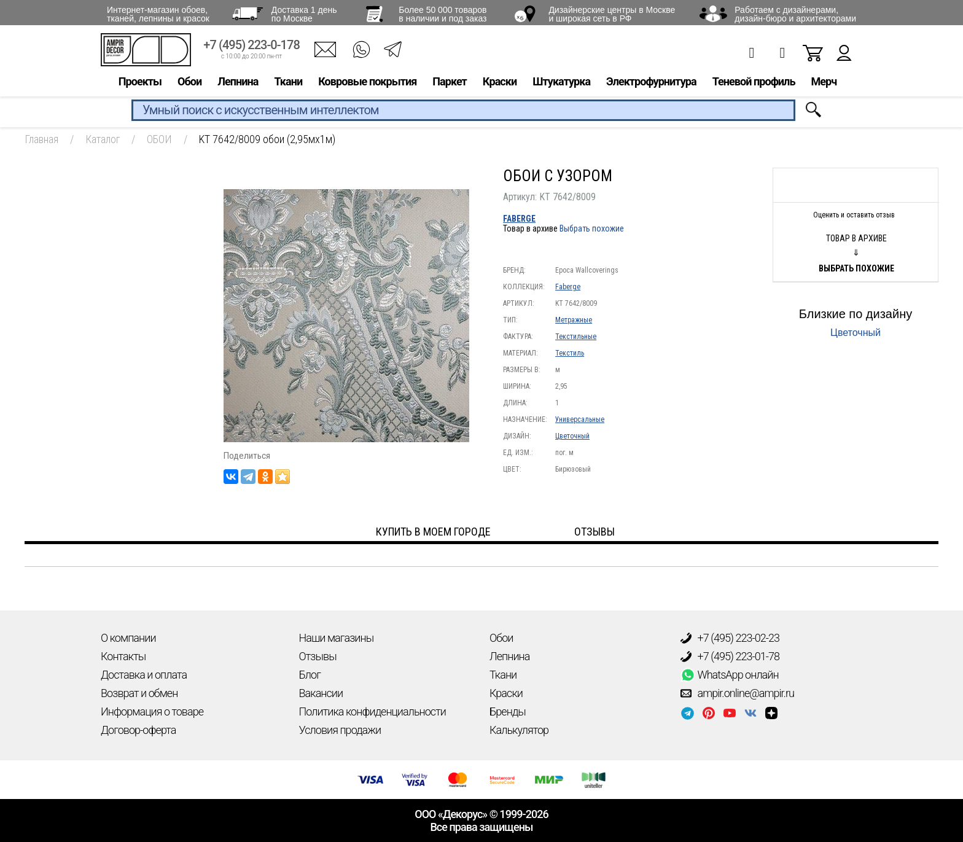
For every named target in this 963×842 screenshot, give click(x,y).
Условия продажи (340, 729)
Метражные (573, 320)
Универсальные (579, 419)
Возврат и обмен (139, 693)
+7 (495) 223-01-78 (730, 656)
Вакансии (321, 693)
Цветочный (572, 436)
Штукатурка (561, 83)
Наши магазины (336, 637)
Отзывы (318, 656)
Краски (500, 83)
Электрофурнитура (651, 83)
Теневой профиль (753, 83)
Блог (310, 674)
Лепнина (237, 83)
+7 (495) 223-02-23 (730, 638)
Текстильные (575, 336)
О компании (128, 637)
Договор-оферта (138, 729)
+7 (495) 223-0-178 (251, 47)
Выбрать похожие (591, 228)
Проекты (140, 83)
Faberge (519, 219)
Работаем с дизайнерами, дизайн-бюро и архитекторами (795, 14)
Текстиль (569, 353)
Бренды (507, 711)
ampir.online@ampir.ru (737, 693)
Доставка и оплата (144, 674)
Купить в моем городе (433, 531)
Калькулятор (518, 729)
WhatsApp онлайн (729, 675)
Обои (189, 83)
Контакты (123, 656)
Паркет (449, 83)
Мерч (823, 83)
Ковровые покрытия (367, 83)
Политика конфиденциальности (372, 711)
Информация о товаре (152, 711)
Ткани (288, 83)
